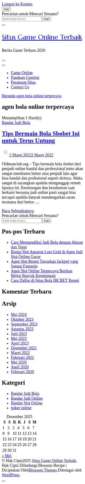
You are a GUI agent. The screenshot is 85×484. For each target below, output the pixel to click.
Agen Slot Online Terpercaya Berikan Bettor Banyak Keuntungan (41, 273)
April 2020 (20, 367)
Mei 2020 (19, 362)
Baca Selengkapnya (18, 211)
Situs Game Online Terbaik (42, 37)
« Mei (7, 456)
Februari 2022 (22, 357)
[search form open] (6, 9)
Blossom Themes (43, 470)
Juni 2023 (19, 333)
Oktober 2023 (22, 319)
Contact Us (20, 87)
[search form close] (3, 25)
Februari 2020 (22, 372)
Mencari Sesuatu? (43, 14)
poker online (21, 408)
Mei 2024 (19, 314)
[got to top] (3, 481)
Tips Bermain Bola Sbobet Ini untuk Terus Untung (41, 137)
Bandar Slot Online (26, 403)
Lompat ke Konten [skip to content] (17, 4)
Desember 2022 (23, 348)
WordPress (10, 475)
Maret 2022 (20, 352)
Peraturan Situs (23, 82)
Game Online (22, 73)
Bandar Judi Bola (16, 122)
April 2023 (20, 343)
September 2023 (24, 324)
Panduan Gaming (25, 77)
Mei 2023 (19, 338)
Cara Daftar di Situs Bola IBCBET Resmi (45, 280)
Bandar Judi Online (27, 398)
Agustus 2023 (22, 329)
